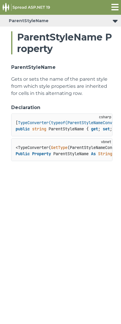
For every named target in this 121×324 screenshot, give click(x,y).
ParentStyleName (29, 20)
